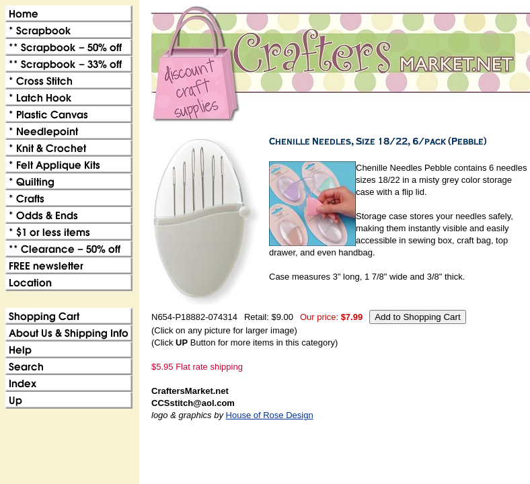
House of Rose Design (269, 415)
